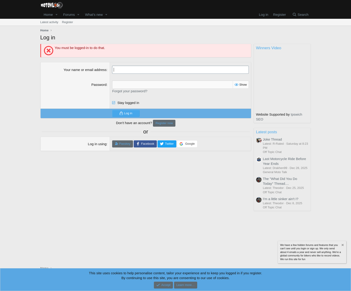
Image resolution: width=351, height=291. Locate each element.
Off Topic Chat (272, 152)
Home (48, 14)
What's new (94, 14)
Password (98, 85)
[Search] (300, 14)
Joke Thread (272, 139)
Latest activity (49, 22)
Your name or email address (85, 70)
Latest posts (266, 132)
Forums (69, 14)
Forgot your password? (129, 91)
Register (67, 22)
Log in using (97, 144)
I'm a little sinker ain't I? (280, 199)
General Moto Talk (275, 172)
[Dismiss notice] (342, 245)
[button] (56, 14)
